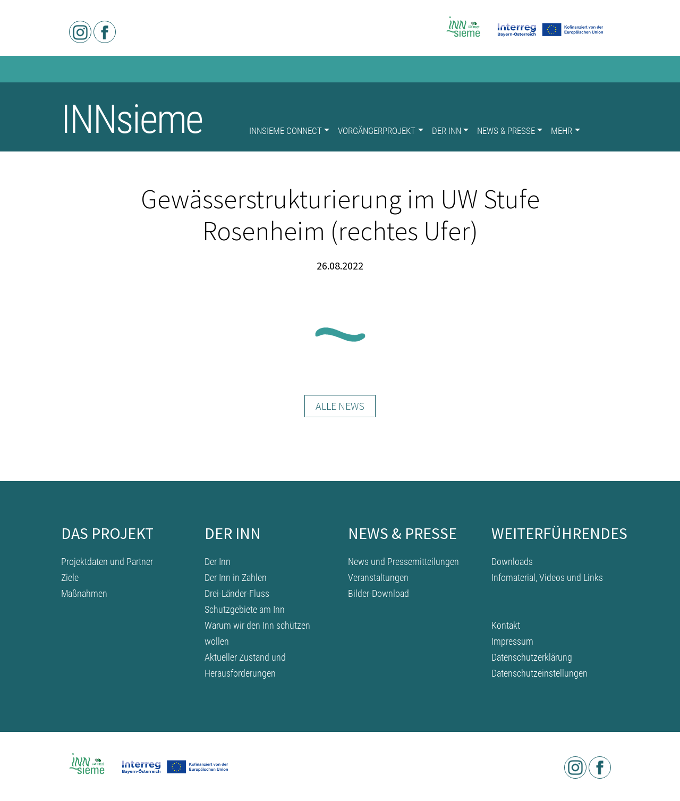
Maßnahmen (84, 593)
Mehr (561, 130)
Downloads (512, 561)
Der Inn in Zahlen (236, 577)
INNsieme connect (285, 130)
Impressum (512, 641)
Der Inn (446, 130)
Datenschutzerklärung (531, 657)
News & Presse (506, 130)
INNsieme (131, 119)
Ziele (70, 577)
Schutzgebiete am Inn (245, 609)
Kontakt (505, 625)
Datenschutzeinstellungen (539, 673)
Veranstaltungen (378, 577)
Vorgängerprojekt (376, 130)
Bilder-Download (378, 593)
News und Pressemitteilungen (403, 561)
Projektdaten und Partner (107, 561)
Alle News (340, 405)
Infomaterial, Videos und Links (547, 577)
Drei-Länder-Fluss (237, 593)
